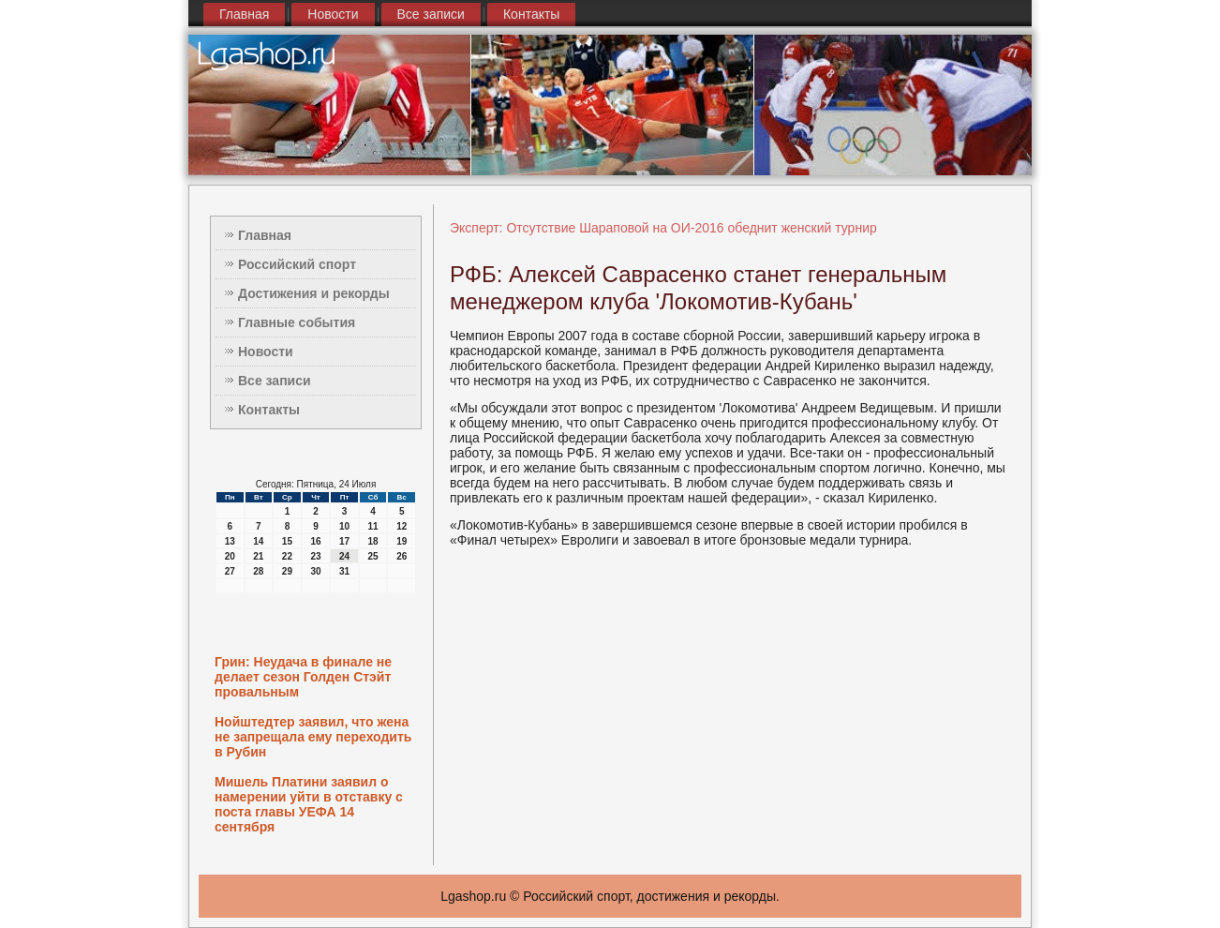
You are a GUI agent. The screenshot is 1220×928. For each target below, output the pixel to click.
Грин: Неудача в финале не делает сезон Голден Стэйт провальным (303, 676)
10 (344, 526)
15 (287, 541)
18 (373, 541)
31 (344, 571)
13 (230, 541)
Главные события (296, 322)
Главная (244, 14)
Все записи (431, 14)
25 (373, 556)
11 (373, 526)
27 (230, 571)
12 (401, 526)
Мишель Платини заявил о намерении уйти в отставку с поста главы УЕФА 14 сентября (309, 804)
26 (401, 556)
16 (315, 541)
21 (258, 556)
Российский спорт (297, 264)
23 (315, 556)
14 (258, 541)
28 (258, 571)
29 (287, 571)
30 (315, 571)
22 (287, 556)
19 (401, 541)
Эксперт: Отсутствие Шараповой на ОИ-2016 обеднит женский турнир (663, 227)
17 (344, 541)
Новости (332, 14)
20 (230, 556)
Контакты (531, 14)
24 (344, 556)
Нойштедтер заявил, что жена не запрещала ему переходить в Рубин (313, 736)
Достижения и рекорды (314, 293)
